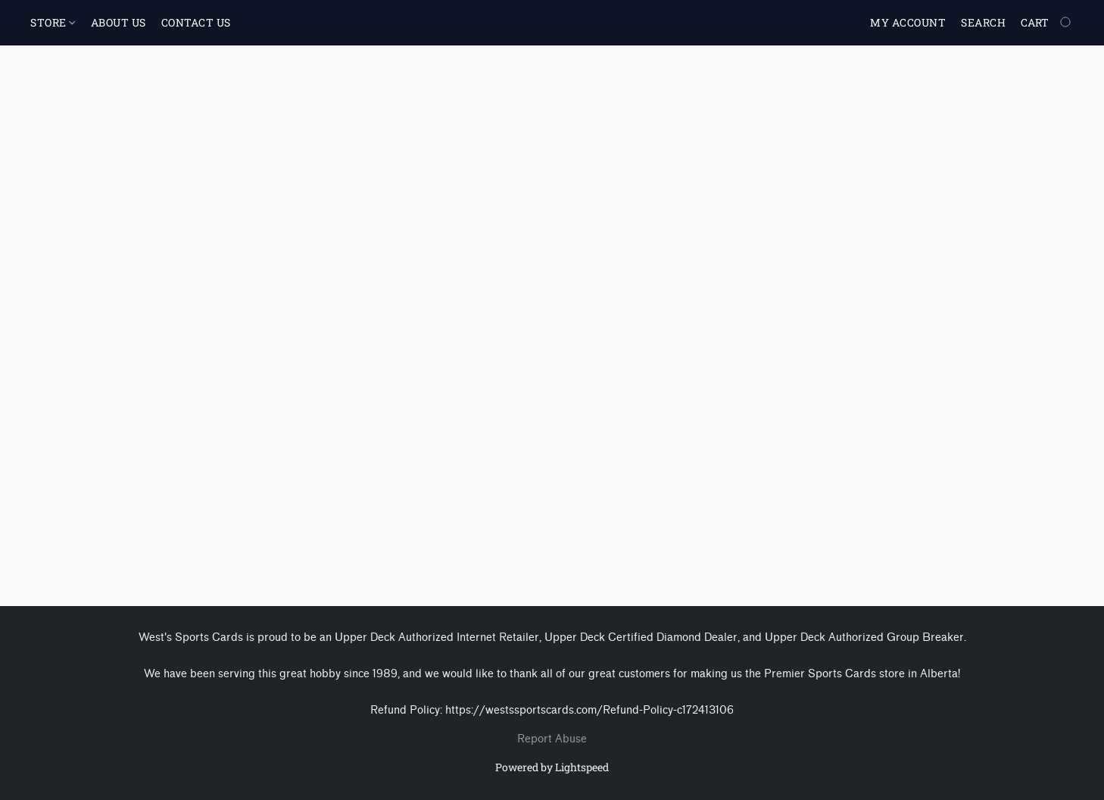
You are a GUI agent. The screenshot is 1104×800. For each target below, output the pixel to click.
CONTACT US (196, 22)
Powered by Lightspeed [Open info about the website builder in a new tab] (552, 767)
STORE (52, 22)
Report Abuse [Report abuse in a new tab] (552, 739)
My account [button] (908, 22)
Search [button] (983, 22)
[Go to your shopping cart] (1047, 22)
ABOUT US (118, 22)
